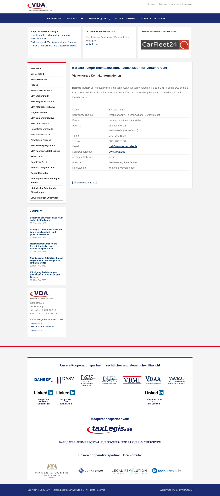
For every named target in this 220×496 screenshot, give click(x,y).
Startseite (151, 4)
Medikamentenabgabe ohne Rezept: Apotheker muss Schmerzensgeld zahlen (43, 246)
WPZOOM (187, 490)
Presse (34, 85)
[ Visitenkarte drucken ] (84, 182)
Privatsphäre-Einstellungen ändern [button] (45, 180)
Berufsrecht (37, 156)
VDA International (40, 123)
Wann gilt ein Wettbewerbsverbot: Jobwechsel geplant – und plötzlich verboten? (46, 232)
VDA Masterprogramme (43, 145)
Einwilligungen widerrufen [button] (44, 197)
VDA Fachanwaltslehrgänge (45, 151)
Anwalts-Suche (75, 18)
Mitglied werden (125, 18)
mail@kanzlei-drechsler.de (123, 146)
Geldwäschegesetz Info (43, 167)
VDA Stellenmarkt (40, 96)
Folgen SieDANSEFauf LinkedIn (43, 401)
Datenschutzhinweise (169, 4)
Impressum (187, 4)
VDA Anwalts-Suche (41, 134)
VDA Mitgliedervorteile (42, 101)
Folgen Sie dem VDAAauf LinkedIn (154, 401)
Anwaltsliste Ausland (41, 140)
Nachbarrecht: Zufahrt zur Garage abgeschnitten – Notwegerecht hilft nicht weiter (46, 260)
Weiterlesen (91, 44)
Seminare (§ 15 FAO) (99, 18)
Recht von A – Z (39, 162)
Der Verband (53, 18)
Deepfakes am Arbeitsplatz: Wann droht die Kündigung (46, 219)
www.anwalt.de (117, 151)
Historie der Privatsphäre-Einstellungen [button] (44, 190)
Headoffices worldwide (42, 129)
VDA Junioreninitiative (42, 118)
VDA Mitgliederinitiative (43, 107)
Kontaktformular (39, 173)
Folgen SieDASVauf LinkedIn (66, 401)
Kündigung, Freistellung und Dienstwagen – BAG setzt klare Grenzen (45, 274)
